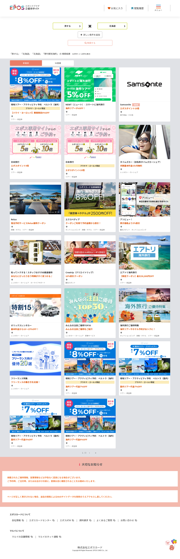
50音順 (58, 63)
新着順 (26, 63)
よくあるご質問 (106, 520)
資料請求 (85, 520)
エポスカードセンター (42, 520)
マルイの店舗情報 (22, 536)
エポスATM (67, 520)
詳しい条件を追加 (90, 34)
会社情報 (18, 520)
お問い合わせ (129, 520)
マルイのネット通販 (50, 536)
